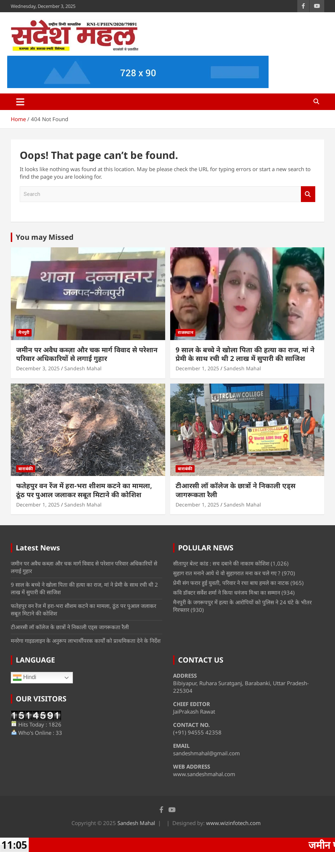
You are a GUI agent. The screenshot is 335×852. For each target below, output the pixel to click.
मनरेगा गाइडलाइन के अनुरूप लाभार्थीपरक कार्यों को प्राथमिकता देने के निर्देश (85, 640)
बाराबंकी (25, 469)
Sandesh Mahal (83, 368)
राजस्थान (185, 332)
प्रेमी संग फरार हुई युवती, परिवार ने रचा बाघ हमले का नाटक (231, 582)
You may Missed (45, 237)
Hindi (24, 677)
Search (308, 194)
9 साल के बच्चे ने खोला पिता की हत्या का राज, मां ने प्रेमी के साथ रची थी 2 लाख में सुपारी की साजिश (245, 354)
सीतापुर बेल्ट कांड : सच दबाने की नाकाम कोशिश (221, 563)
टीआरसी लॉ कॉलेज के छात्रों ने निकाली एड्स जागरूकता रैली (236, 490)
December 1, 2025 (197, 368)
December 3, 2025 (38, 368)
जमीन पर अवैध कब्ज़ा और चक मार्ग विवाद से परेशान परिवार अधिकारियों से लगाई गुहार (87, 354)
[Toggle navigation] (20, 101)
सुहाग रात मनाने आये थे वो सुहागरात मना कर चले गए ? (226, 573)
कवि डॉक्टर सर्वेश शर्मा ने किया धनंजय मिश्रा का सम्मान (226, 592)
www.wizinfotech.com (233, 822)
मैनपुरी (23, 332)
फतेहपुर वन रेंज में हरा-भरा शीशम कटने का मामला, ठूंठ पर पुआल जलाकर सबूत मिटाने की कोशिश (84, 490)
